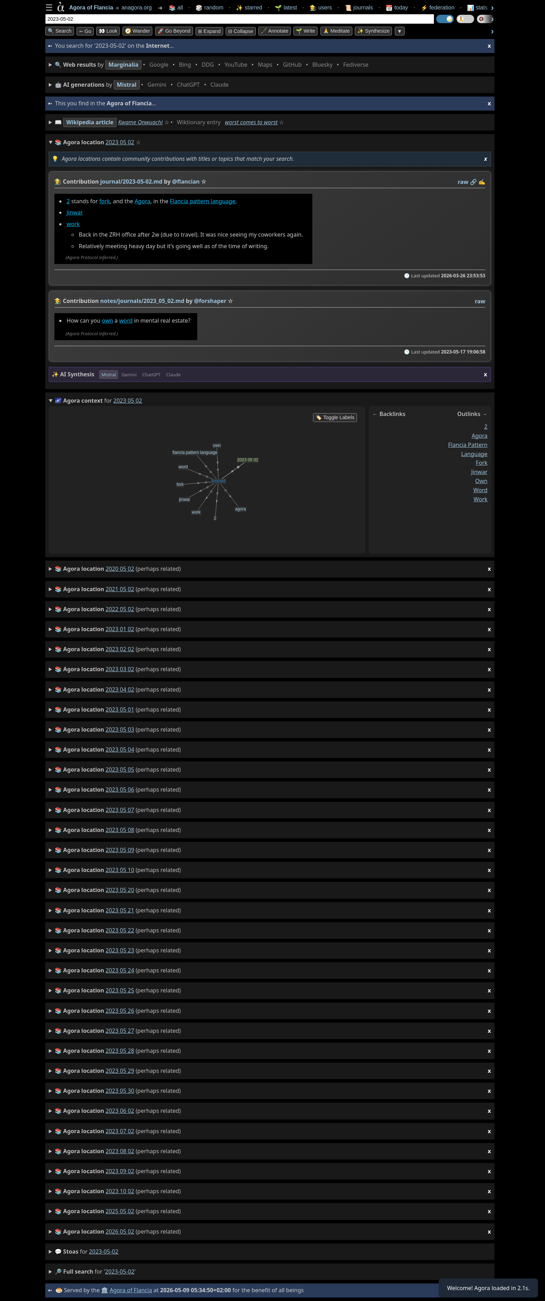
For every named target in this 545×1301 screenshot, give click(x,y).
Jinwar (75, 213)
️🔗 (473, 182)
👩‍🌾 (57, 181)
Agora (142, 201)
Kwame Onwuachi (140, 122)
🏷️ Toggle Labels (334, 417)
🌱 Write (305, 31)
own (107, 320)
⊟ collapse (240, 31)
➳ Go (85, 31)
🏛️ (104, 1290)
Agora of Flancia (131, 1290)
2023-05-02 (104, 1251)
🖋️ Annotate (274, 31)
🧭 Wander (137, 31)
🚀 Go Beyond (174, 31)
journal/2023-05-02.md (131, 181)
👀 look (108, 31)
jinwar (479, 472)
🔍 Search (60, 31)
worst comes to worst (251, 122)
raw (463, 182)
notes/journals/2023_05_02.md (142, 301)
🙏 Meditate (336, 31)
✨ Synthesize (373, 31)
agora (479, 436)
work (73, 224)
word (125, 320)
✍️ (481, 182)
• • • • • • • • (213, 65)
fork (104, 201)
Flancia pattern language (202, 201)
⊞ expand (209, 31)
